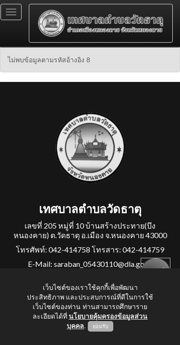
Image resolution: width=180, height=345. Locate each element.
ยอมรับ (100, 326)
